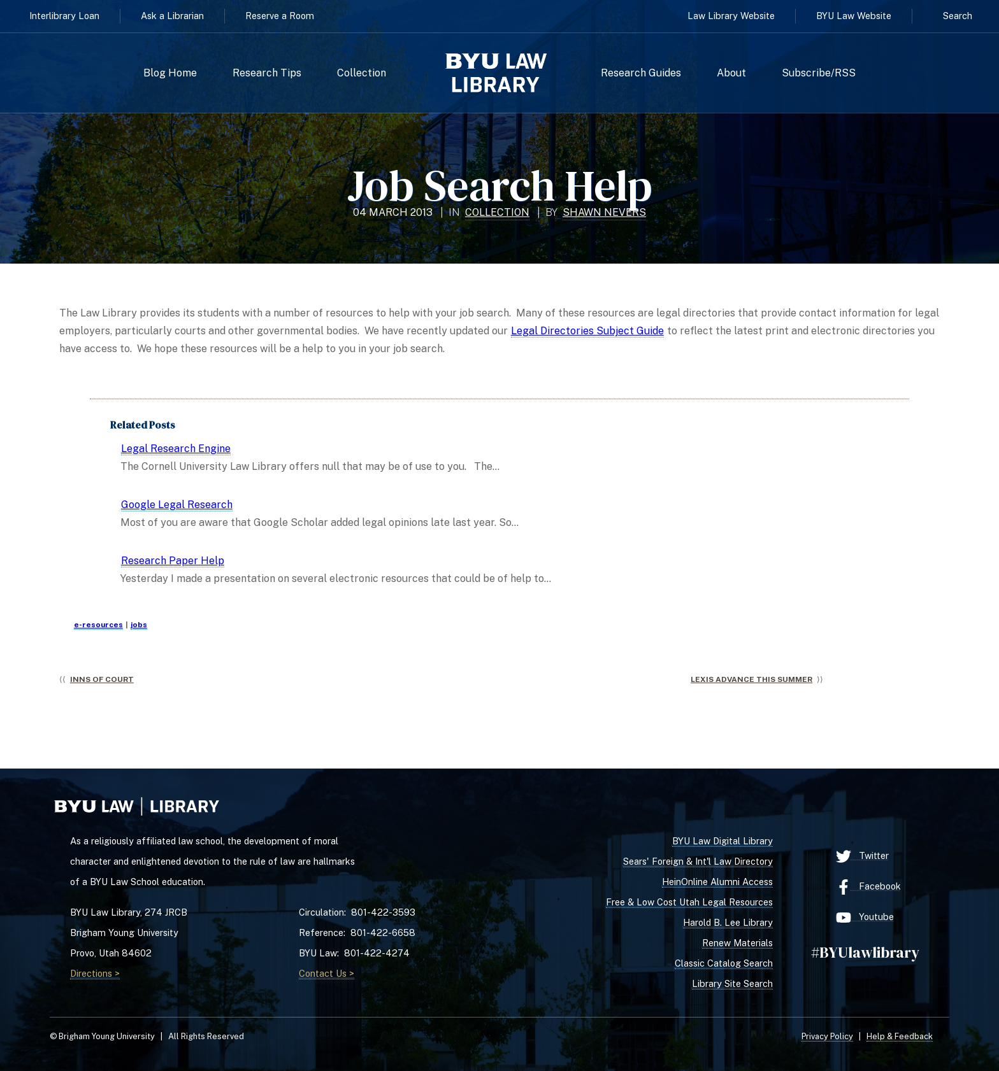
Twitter (862, 856)
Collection (361, 73)
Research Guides (641, 73)
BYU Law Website (853, 15)
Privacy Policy (827, 1036)
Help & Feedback (899, 1036)
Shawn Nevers (604, 212)
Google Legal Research (177, 505)
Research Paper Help (172, 561)
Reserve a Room (279, 15)
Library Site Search (732, 983)
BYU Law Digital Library (722, 840)
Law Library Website (731, 15)
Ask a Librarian (172, 15)
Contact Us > (326, 973)
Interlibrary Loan (64, 15)
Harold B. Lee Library (728, 922)
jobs (139, 624)
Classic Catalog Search (724, 963)
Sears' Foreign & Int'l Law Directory (698, 861)
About (731, 73)
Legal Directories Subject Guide (587, 331)
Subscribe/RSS (819, 73)
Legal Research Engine (176, 449)
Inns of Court (102, 679)
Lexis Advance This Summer (751, 679)
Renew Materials (737, 942)
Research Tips (267, 73)
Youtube (865, 917)
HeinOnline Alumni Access (717, 881)
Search (957, 15)
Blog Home (170, 73)
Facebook (868, 887)
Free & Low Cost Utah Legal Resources (689, 902)
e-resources (98, 624)
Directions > (95, 973)
